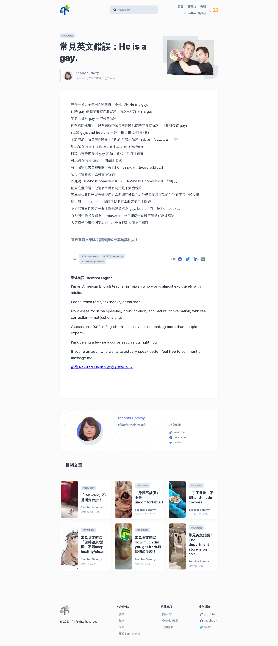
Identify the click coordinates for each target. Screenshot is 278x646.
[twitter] (187, 261)
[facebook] (178, 261)
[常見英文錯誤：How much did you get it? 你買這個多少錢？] (123, 548)
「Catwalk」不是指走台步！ (93, 499)
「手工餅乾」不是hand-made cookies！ (201, 499)
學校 (121, 629)
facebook (177, 439)
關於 (121, 616)
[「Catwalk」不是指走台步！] (69, 501)
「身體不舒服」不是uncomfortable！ (148, 499)
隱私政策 (168, 616)
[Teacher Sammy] (69, 76)
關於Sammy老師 (129, 636)
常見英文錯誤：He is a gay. (103, 52)
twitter (175, 444)
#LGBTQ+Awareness (118, 256)
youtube (177, 433)
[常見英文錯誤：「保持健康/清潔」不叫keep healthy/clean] (69, 548)
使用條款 (168, 629)
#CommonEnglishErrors (94, 262)
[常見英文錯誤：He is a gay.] (190, 58)
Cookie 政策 (170, 623)
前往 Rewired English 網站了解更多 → (102, 369)
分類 (203, 6)
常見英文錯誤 (68, 35)
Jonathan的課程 (195, 13)
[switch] (214, 10)
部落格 (192, 6)
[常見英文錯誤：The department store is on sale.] (177, 548)
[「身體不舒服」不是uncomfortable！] (123, 501)
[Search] (135, 10)
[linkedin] (195, 261)
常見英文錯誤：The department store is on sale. (201, 546)
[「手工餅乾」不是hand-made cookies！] (177, 501)
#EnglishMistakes (91, 256)
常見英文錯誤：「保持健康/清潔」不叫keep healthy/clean (93, 546)
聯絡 (121, 623)
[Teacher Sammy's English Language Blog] (83, 10)
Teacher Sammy (131, 419)
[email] (203, 261)
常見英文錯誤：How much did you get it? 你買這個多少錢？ (148, 546)
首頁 (180, 6)
